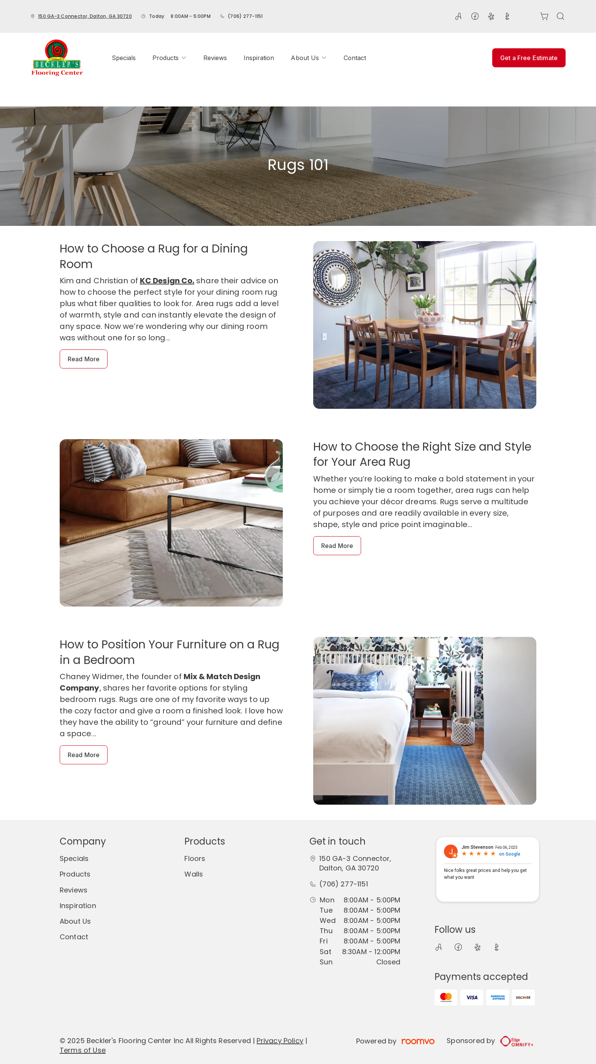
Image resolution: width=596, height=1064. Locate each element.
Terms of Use (83, 1050)
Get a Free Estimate (529, 58)
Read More (84, 359)
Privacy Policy (280, 1040)
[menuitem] (123, 58)
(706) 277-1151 (245, 16)
